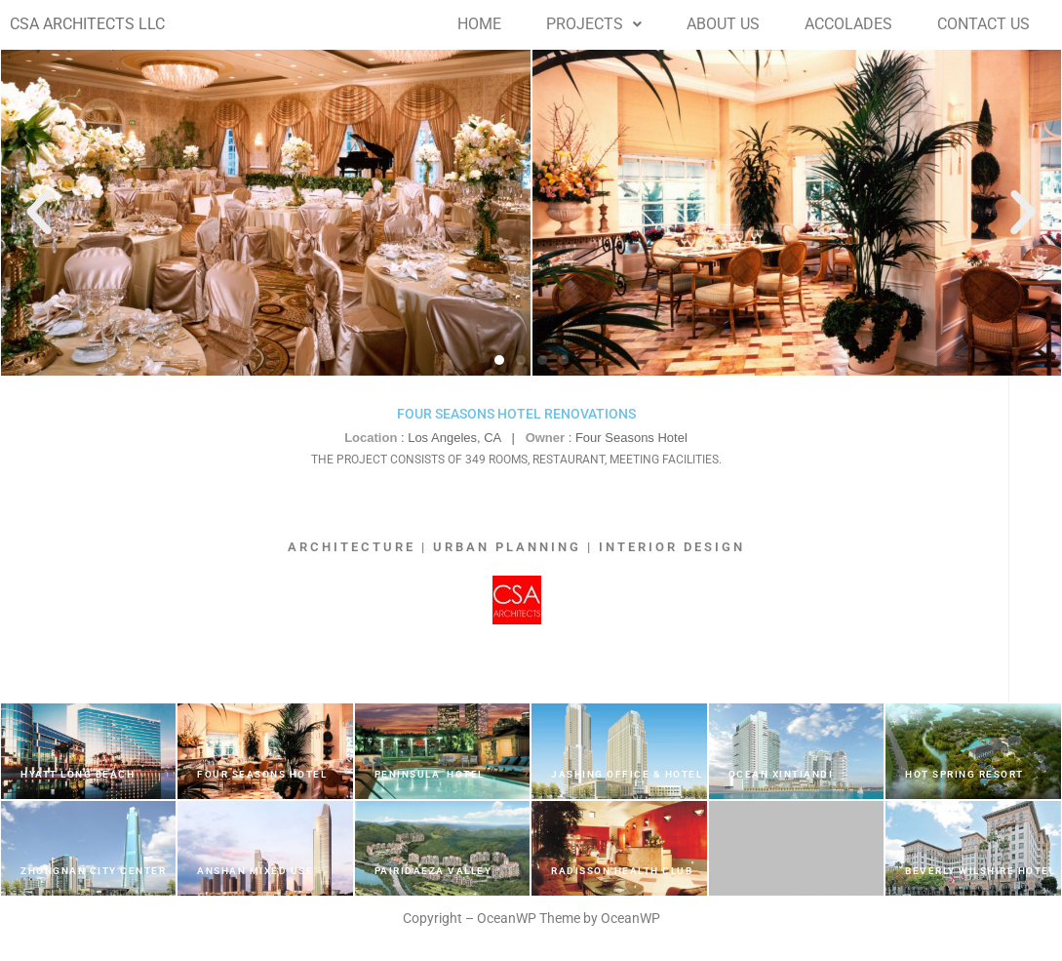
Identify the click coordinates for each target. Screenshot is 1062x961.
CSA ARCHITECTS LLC (87, 24)
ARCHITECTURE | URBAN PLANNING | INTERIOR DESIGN (516, 547)
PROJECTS (594, 24)
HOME (479, 24)
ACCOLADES (848, 24)
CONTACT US (983, 24)
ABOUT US (723, 24)
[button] (594, 24)
